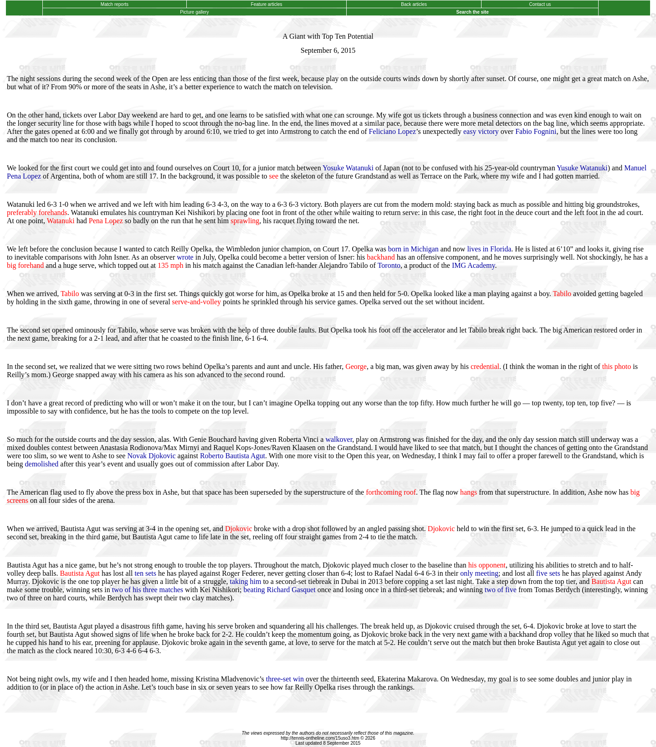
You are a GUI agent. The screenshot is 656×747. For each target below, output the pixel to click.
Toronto (389, 265)
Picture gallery (194, 12)
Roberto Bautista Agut (232, 456)
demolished (42, 464)
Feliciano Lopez (392, 131)
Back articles (414, 4)
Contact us (540, 4)
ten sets (145, 573)
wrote (185, 257)
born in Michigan (413, 249)
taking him (245, 581)
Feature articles (266, 4)
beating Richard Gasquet (279, 590)
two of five (501, 590)
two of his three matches (147, 590)
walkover (338, 439)
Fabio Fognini (535, 131)
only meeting (479, 573)
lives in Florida (489, 249)
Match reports (114, 4)
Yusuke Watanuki (582, 168)
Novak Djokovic (151, 456)
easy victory (481, 131)
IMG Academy (473, 265)
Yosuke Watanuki (348, 168)
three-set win (285, 679)
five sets (548, 573)
